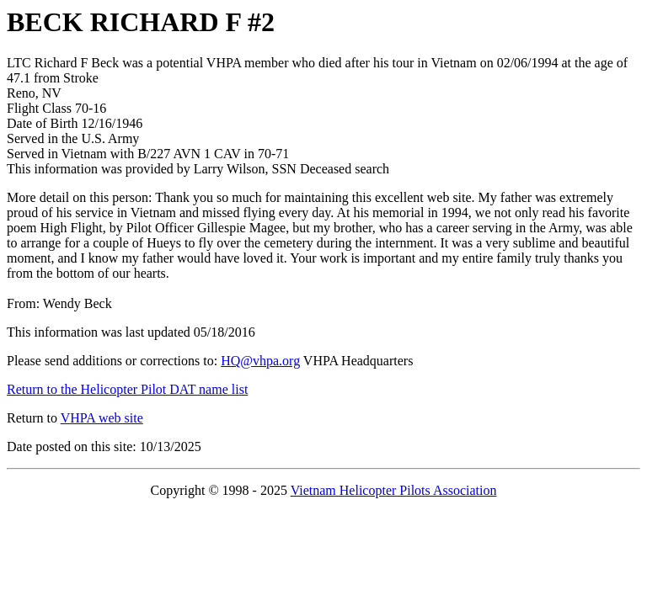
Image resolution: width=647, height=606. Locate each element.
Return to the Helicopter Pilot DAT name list (127, 389)
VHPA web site (102, 418)
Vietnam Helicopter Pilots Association (394, 490)
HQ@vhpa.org (260, 361)
